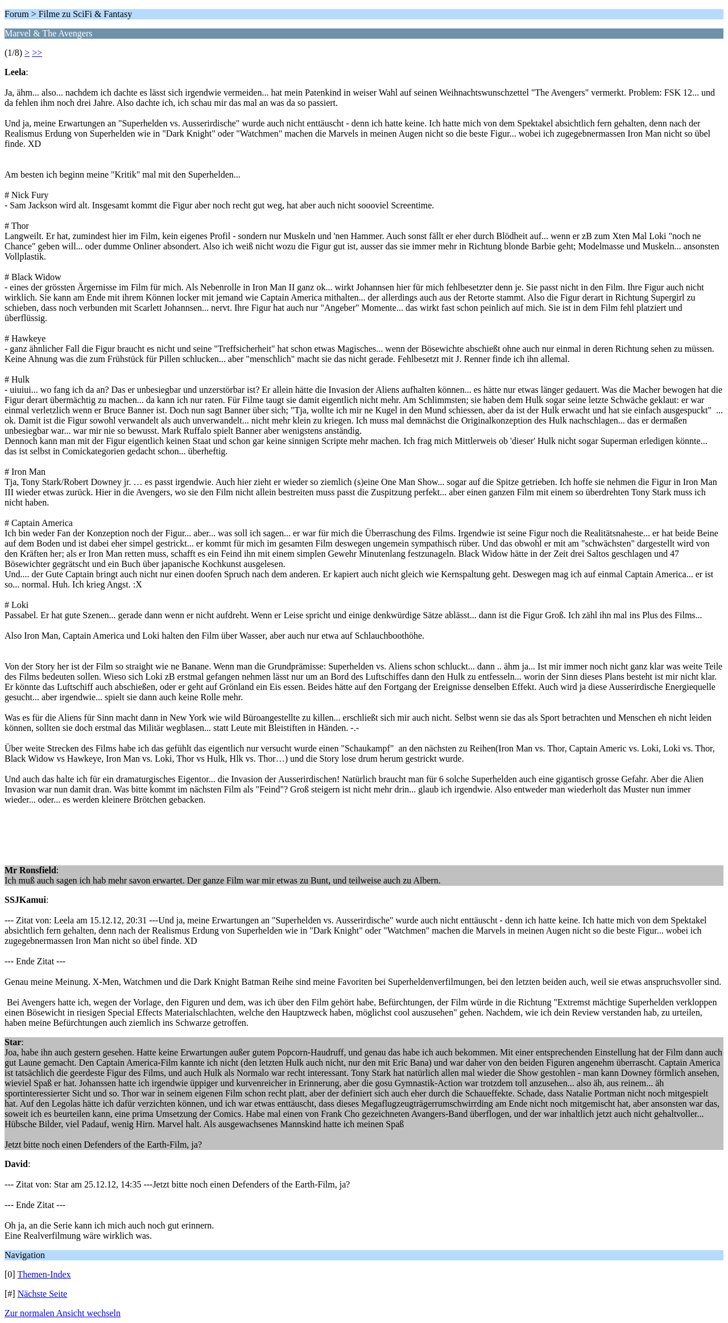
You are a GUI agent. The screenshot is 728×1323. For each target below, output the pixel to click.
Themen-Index (44, 1274)
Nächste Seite (43, 1294)
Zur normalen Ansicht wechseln (63, 1313)
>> (37, 52)
